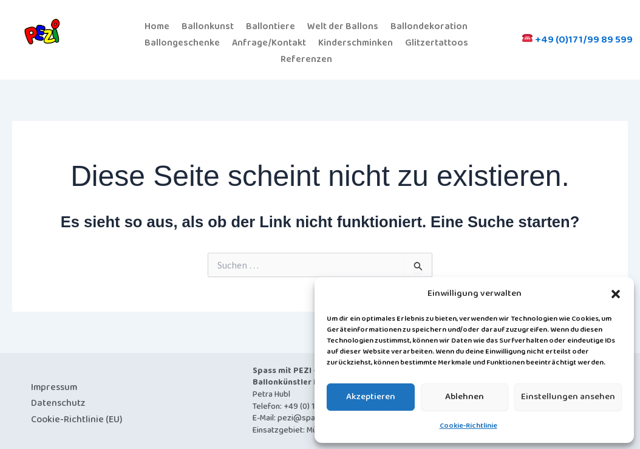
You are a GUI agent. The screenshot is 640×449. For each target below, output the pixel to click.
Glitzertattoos (437, 41)
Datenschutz (57, 401)
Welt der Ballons (343, 25)
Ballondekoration (429, 25)
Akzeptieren (370, 396)
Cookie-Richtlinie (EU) (76, 417)
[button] (616, 294)
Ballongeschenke (181, 41)
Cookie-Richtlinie (468, 425)
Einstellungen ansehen (568, 396)
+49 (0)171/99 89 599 (577, 38)
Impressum (54, 384)
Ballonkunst (208, 25)
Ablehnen (464, 396)
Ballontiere (271, 25)
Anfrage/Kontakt (268, 41)
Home (157, 25)
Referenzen (306, 57)
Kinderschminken (355, 41)
